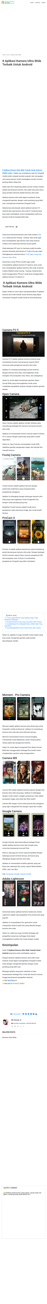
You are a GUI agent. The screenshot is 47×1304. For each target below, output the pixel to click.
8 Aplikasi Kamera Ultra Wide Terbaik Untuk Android (21, 62)
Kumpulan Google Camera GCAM (18, 874)
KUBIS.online (7, 173)
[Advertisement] (23, 28)
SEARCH (37, 2)
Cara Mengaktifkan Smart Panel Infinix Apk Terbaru (23, 627)
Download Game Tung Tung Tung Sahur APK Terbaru (24, 621)
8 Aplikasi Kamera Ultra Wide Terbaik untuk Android (22, 170)
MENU (43, 2)
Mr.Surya (15, 1020)
